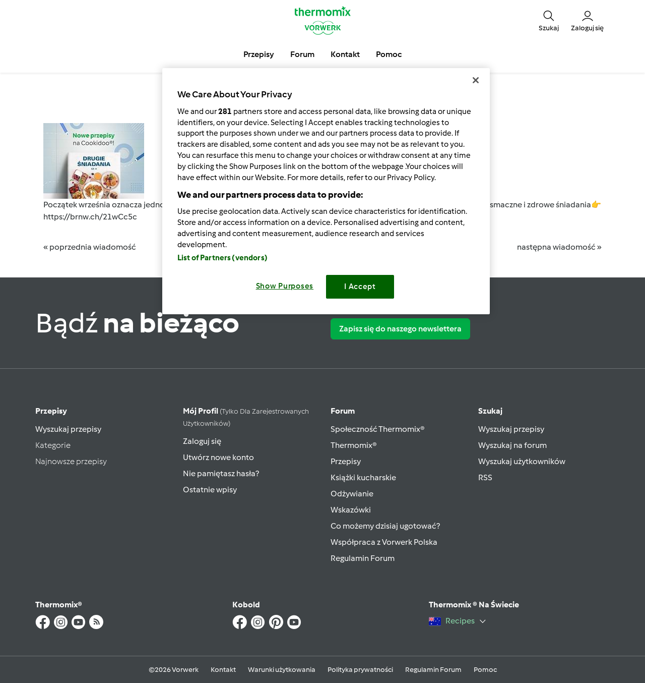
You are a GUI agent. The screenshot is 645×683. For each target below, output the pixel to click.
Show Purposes (285, 286)
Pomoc (485, 669)
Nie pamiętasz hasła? (221, 473)
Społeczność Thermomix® (378, 429)
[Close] (476, 80)
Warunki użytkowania (281, 669)
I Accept (360, 286)
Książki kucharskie (363, 477)
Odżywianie (352, 493)
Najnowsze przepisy (71, 461)
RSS (485, 477)
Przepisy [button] (258, 54)
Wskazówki (351, 510)
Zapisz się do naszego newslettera (400, 328)
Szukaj (490, 411)
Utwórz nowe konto (218, 457)
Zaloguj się (202, 441)
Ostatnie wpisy (210, 489)
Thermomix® (354, 445)
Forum (343, 411)
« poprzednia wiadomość (89, 247)
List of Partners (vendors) (222, 257)
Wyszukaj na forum (512, 445)
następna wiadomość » (559, 247)
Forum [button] (302, 54)
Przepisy (51, 411)
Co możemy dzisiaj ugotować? (385, 526)
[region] (326, 191)
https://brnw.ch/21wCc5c (90, 216)
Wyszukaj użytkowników (521, 461)
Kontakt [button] (345, 54)
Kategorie (53, 445)
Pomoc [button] (389, 54)
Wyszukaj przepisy (68, 429)
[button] (549, 20)
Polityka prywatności (360, 669)
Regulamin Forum (363, 558)
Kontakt (223, 669)
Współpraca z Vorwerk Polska (384, 542)
